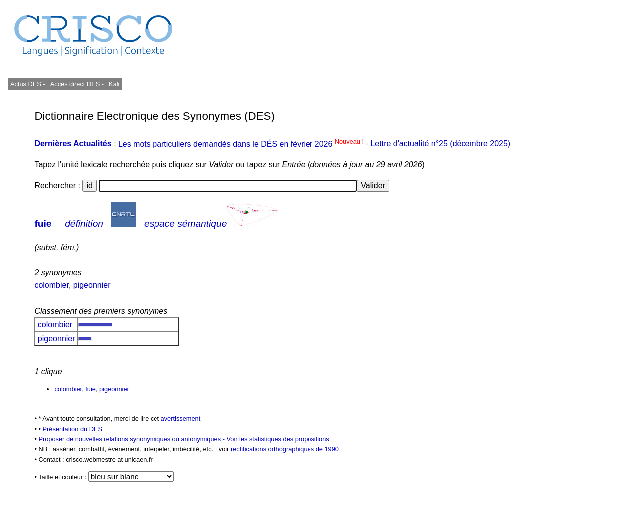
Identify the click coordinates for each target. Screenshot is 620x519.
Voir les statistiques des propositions (277, 439)
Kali (114, 84)
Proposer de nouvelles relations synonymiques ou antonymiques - (132, 439)
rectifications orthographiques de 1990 (285, 449)
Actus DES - (27, 84)
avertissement (181, 418)
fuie (42, 223)
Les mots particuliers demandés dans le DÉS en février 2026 (242, 144)
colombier (51, 285)
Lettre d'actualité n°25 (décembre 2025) (440, 144)
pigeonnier (92, 285)
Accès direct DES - (77, 84)
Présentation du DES (72, 429)
